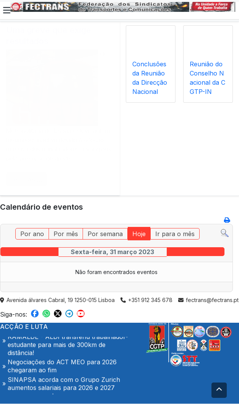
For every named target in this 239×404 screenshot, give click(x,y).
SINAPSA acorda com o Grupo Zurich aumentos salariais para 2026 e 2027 (64, 385)
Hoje (139, 234)
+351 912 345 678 (146, 300)
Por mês (66, 234)
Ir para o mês (175, 234)
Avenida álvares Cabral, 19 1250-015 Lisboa (57, 300)
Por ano (32, 234)
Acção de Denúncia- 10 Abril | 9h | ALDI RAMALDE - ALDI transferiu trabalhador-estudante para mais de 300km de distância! (68, 342)
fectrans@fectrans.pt (208, 300)
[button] (6, 10)
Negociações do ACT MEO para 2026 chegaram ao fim (62, 367)
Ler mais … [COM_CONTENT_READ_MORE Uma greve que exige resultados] (26, 179)
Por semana (105, 234)
